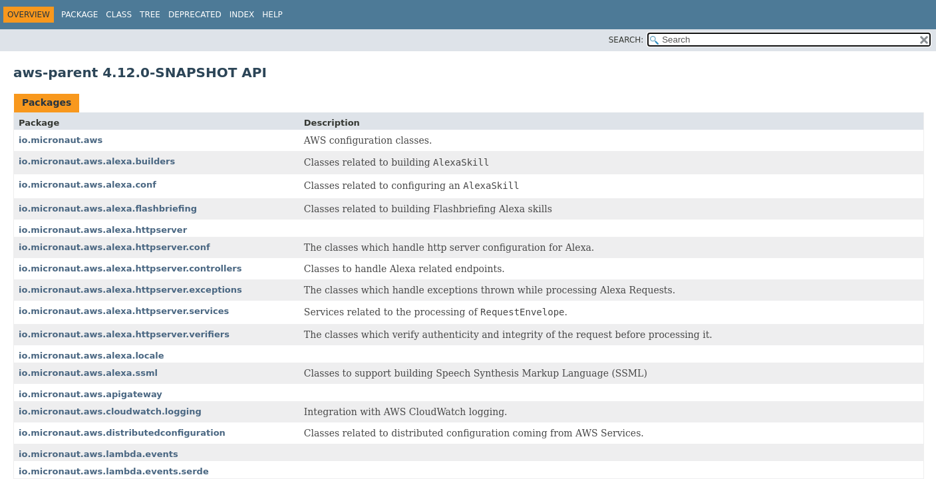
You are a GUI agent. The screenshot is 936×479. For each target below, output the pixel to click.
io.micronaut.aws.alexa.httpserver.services (124, 311)
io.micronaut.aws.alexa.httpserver (103, 230)
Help (272, 14)
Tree (150, 14)
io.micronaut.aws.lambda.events (98, 454)
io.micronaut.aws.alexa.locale (91, 356)
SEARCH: (626, 40)
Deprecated (195, 14)
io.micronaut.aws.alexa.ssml (88, 373)
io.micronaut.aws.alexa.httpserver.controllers (130, 268)
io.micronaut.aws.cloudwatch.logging (110, 411)
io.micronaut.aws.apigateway (90, 394)
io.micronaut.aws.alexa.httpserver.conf (114, 247)
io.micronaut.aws (60, 140)
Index (242, 14)
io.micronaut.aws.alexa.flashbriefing (108, 209)
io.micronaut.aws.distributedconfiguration (122, 433)
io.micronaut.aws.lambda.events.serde (114, 471)
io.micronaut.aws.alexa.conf (87, 185)
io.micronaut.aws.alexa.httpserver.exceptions (130, 290)
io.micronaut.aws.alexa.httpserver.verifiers (124, 334)
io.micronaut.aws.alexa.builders (97, 161)
